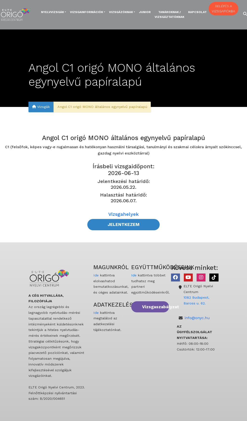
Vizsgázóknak (121, 12)
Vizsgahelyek (123, 214)
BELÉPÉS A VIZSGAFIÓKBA (223, 8)
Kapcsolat (197, 12)
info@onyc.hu (197, 318)
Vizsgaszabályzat (155, 306)
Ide (96, 275)
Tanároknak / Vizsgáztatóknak (169, 14)
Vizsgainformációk (86, 12)
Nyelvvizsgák (52, 12)
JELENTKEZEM (123, 224)
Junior (145, 12)
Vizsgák (41, 107)
